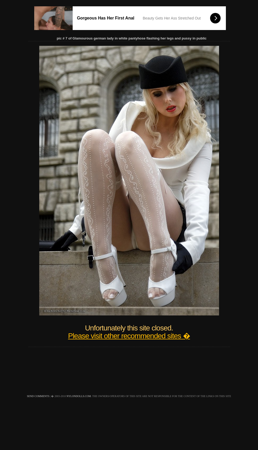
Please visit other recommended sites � (129, 336)
